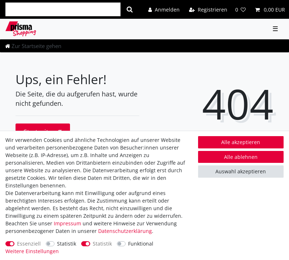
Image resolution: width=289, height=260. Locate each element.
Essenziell (29, 243)
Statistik (66, 243)
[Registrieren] (208, 9)
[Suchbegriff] (63, 9)
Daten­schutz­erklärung (125, 231)
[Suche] (130, 9)
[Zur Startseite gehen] (33, 45)
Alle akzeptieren (240, 142)
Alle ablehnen (241, 156)
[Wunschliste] (240, 9)
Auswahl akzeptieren (240, 171)
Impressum (67, 223)
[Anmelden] (164, 9)
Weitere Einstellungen (32, 251)
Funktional (140, 243)
